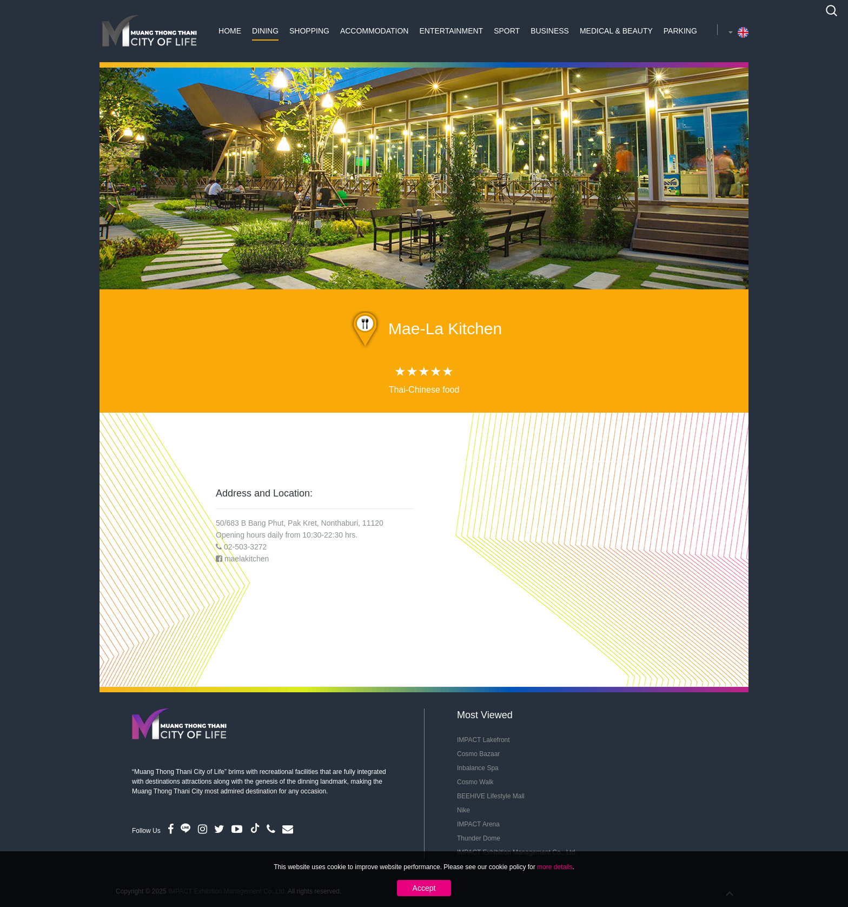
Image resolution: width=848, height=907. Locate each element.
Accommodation (374, 31)
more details (554, 867)
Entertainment (451, 31)
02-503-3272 (245, 546)
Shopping (309, 31)
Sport (507, 31)
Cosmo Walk (475, 782)
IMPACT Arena (478, 824)
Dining (265, 31)
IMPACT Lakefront (483, 740)
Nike (463, 810)
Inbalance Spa (478, 768)
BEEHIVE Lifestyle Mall (491, 796)
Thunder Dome (478, 838)
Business (550, 31)
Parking (680, 31)
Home (229, 31)
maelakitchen (246, 558)
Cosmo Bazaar (478, 754)
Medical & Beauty (616, 31)
